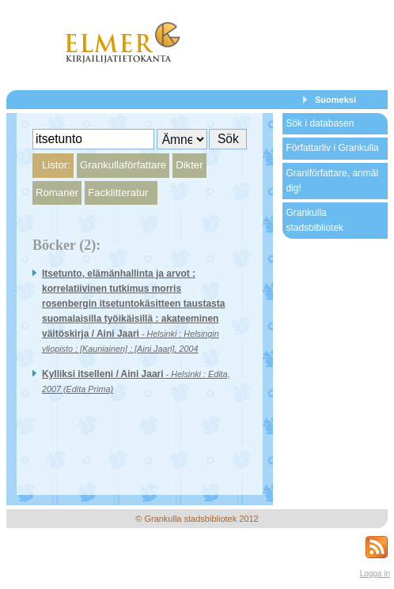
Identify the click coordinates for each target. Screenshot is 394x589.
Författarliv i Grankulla (332, 147)
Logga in (375, 573)
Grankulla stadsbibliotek (314, 220)
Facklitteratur (118, 192)
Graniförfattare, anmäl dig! (332, 181)
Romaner (57, 192)
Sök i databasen (320, 123)
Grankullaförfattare (123, 165)
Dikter (189, 165)
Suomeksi (335, 99)
